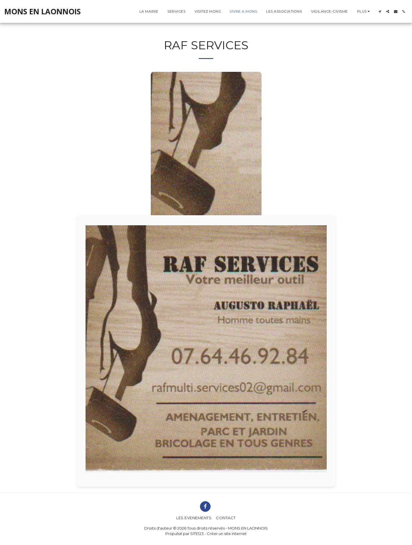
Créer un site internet (227, 533)
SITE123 (197, 533)
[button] (379, 11)
